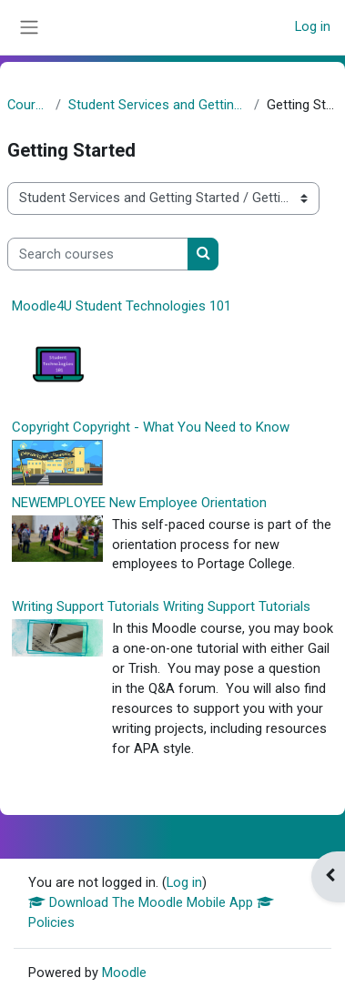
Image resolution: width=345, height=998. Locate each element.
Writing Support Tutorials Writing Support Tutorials (161, 606)
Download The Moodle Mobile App (151, 902)
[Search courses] (97, 254)
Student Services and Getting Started (157, 105)
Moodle (124, 972)
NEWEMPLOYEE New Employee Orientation (139, 502)
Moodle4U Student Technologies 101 (121, 306)
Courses (27, 105)
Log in (312, 26)
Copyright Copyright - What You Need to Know (150, 427)
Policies (51, 922)
